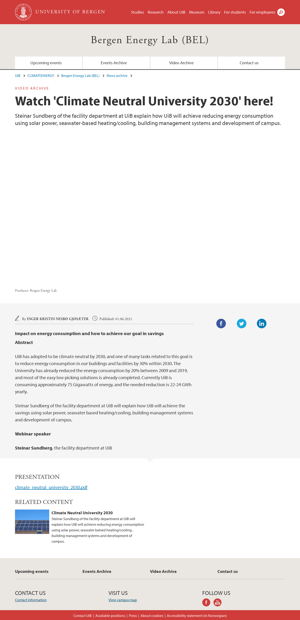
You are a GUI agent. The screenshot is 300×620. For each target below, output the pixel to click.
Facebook (221, 324)
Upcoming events (46, 62)
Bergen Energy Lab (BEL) (150, 40)
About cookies (152, 615)
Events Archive (114, 62)
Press (133, 615)
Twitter (242, 324)
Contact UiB (82, 615)
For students (235, 12)
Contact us (249, 62)
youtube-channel (219, 603)
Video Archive (181, 62)
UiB (17, 75)
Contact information (31, 599)
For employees (262, 12)
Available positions (110, 615)
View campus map (123, 599)
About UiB (176, 12)
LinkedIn (262, 324)
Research (156, 12)
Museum (196, 12)
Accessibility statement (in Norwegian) (197, 615)
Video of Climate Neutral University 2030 (150, 210)
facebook (208, 603)
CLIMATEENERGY (40, 75)
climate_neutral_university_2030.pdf (51, 487)
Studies (137, 12)
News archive (117, 75)
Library (214, 12)
